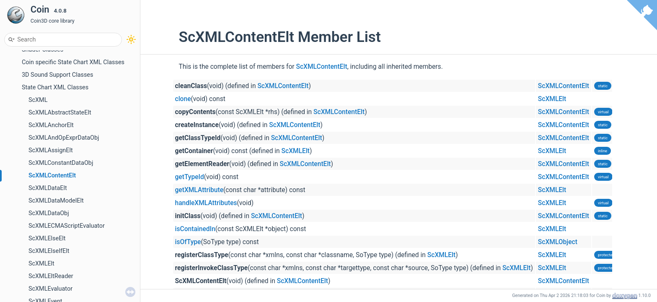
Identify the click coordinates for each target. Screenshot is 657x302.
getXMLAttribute (199, 190)
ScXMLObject (557, 242)
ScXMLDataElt (47, 188)
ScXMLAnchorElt (51, 125)
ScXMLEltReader (50, 276)
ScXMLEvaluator (50, 288)
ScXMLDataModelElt (56, 200)
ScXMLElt (41, 263)
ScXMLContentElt (52, 175)
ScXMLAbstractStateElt (59, 112)
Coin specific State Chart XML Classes (73, 62)
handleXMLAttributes (206, 203)
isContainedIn (195, 229)
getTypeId (189, 177)
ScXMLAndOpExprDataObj (63, 137)
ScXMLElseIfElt (48, 251)
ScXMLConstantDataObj (60, 163)
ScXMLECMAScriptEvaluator (66, 225)
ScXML (37, 100)
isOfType (188, 242)
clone (183, 99)
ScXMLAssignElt (50, 150)
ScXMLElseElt (47, 238)
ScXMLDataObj (48, 213)
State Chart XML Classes (55, 87)
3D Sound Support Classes (57, 74)
